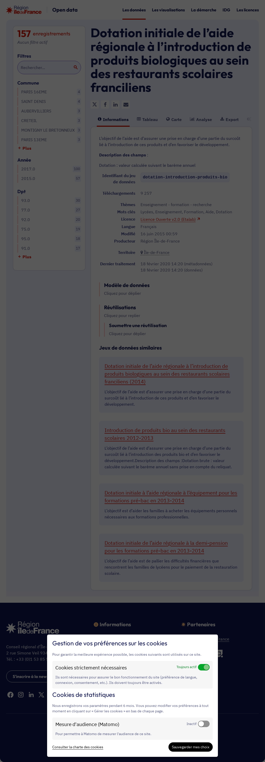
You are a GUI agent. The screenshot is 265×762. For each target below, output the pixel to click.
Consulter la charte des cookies (77, 747)
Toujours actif (186, 667)
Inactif (191, 723)
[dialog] (132, 696)
